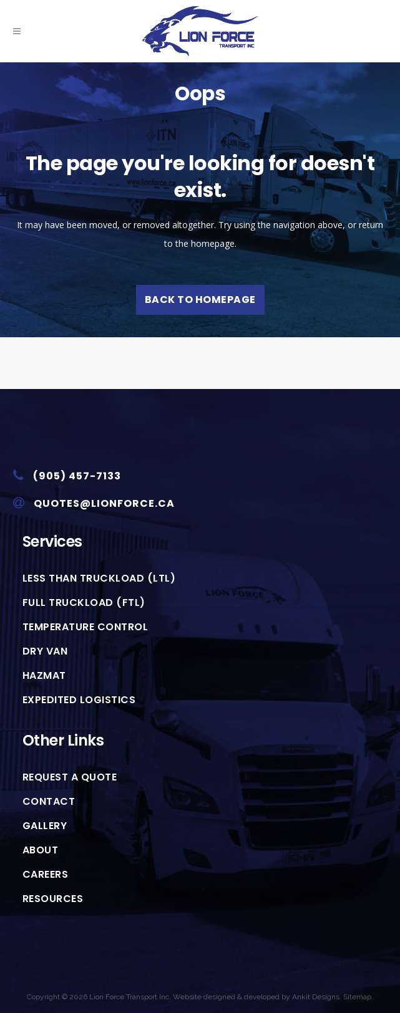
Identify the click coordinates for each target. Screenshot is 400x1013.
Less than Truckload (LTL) (99, 578)
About (40, 850)
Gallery (44, 826)
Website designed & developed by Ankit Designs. (257, 996)
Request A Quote (69, 777)
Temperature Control (85, 627)
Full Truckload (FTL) (83, 603)
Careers (45, 874)
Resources (53, 899)
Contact (49, 802)
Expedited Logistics (79, 700)
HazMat (44, 676)
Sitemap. (358, 996)
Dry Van (45, 651)
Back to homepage (200, 299)
